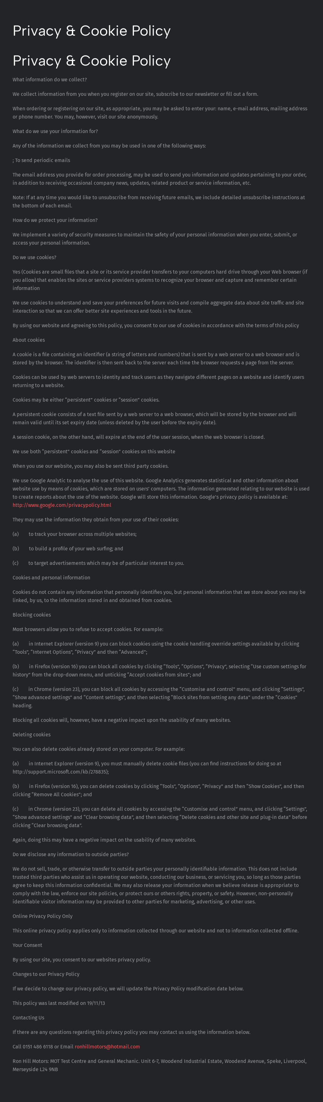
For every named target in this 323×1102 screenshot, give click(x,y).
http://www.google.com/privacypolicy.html (62, 505)
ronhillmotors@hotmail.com (107, 1047)
